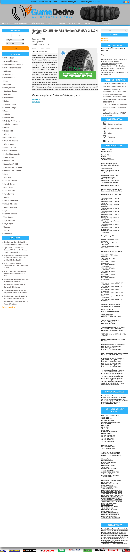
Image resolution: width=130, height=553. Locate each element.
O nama (62, 23)
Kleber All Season (10, 104)
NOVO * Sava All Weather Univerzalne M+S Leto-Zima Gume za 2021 (16, 266)
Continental (8, 74)
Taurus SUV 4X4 (10, 207)
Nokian (6, 128)
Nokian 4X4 (8, 131)
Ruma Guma (8, 157)
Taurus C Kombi (10, 204)
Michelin (6, 114)
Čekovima (111, 137)
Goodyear (7, 84)
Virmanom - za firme (115, 128)
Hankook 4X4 (8, 98)
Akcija (87, 23)
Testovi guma (74, 23)
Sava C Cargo (9, 184)
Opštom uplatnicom (115, 124)
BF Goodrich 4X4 (10, 61)
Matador (6, 111)
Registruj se (36, 100)
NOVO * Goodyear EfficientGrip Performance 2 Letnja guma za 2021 (15, 273)
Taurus (6, 197)
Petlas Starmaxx (10, 151)
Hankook (7, 94)
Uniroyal (6, 227)
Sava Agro (7, 177)
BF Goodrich (8, 58)
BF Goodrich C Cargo (12, 68)
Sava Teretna (8, 194)
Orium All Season (10, 141)
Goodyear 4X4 (9, 88)
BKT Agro (7, 71)
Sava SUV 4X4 (9, 191)
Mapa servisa (106, 55)
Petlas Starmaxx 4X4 (11, 154)
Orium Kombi (8, 144)
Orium (5, 134)
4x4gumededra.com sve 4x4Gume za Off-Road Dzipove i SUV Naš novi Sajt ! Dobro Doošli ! (16, 258)
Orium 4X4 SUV (9, 137)
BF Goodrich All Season (13, 64)
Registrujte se (105, 38)
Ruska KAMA (8, 161)
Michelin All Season (11, 121)
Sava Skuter (8, 187)
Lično (110, 133)
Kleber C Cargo (9, 108)
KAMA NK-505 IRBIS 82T (118, 105)
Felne (97, 23)
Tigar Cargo (8, 217)
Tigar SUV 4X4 (9, 220)
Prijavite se (104, 40)
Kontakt (107, 23)
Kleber (6, 101)
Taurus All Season (10, 201)
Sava (5, 174)
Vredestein (7, 234)
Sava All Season (10, 181)
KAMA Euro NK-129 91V (117, 83)
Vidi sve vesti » (8, 307)
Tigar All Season (10, 214)
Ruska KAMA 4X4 (10, 164)
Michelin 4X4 (8, 118)
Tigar (5, 210)
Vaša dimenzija (37, 23)
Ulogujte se (36, 102)
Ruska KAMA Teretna (12, 171)
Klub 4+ (51, 23)
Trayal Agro (8, 224)
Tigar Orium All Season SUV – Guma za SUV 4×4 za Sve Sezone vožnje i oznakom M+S (15, 250)
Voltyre (6, 230)
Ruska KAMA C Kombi (12, 167)
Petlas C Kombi (9, 147)
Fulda (5, 81)
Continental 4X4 (9, 78)
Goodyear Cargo (10, 91)
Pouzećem (111, 142)
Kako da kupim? (20, 23)
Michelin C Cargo (10, 124)
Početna (6, 23)
